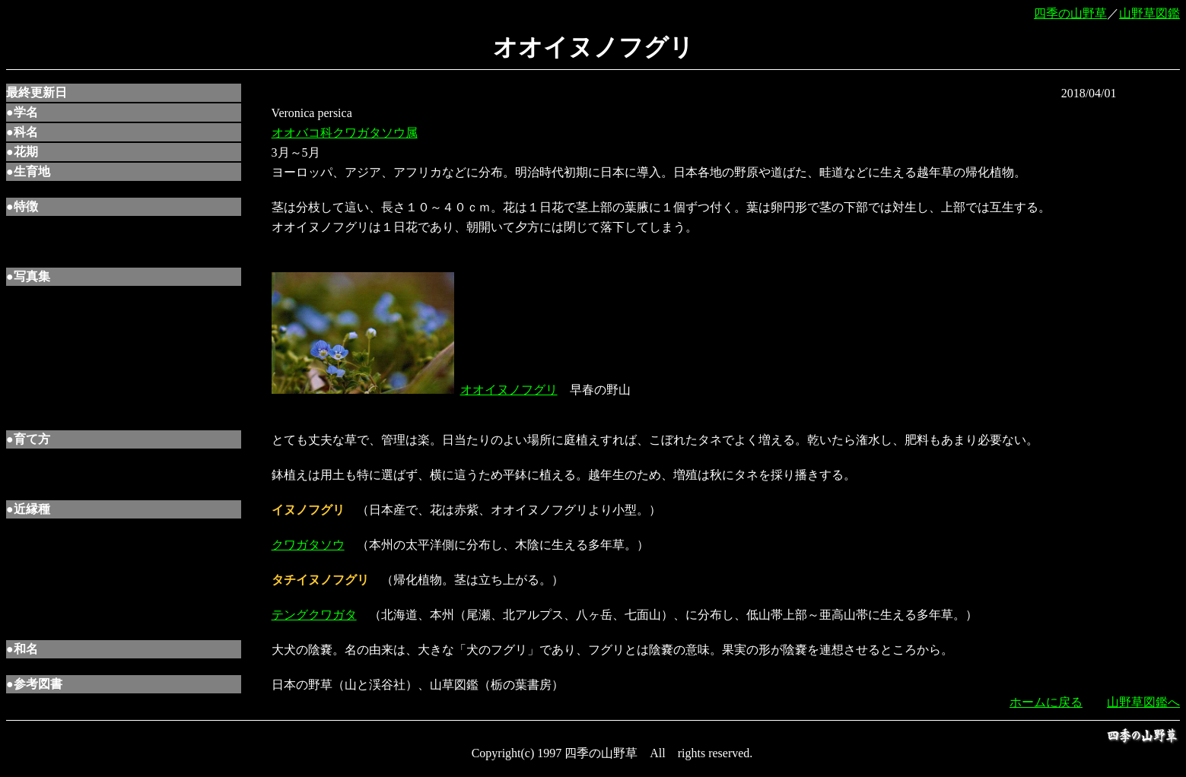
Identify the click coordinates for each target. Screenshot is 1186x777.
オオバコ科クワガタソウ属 (345, 132)
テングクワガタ (314, 614)
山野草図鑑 (1149, 13)
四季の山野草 (1070, 13)
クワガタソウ (308, 544)
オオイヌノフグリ (509, 389)
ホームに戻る (1046, 702)
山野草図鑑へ (1143, 702)
